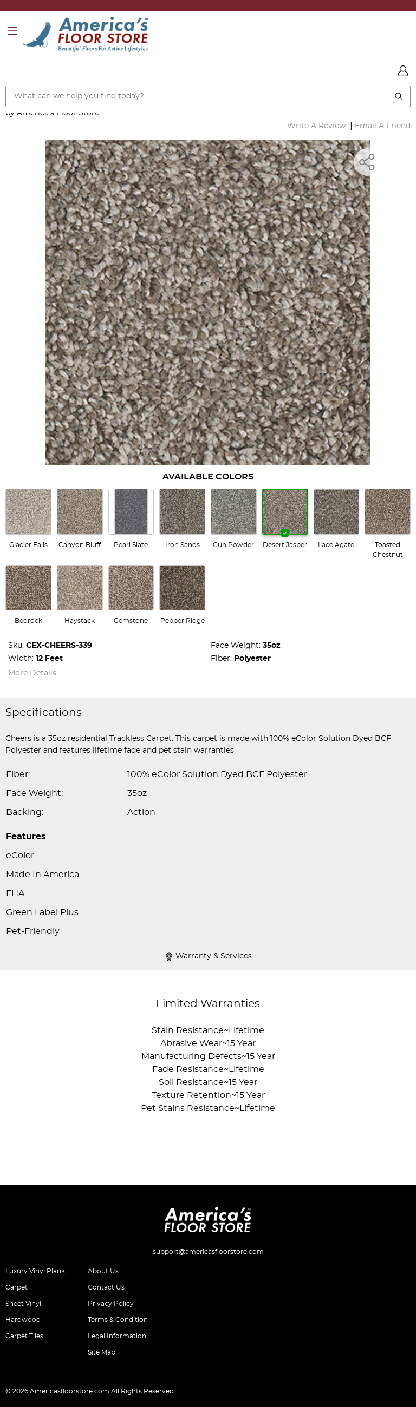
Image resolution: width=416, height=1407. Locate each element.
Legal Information (117, 1336)
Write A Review (316, 126)
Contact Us (106, 1287)
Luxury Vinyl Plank (35, 1271)
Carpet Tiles (24, 1336)
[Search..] (208, 96)
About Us (103, 1271)
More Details (32, 673)
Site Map (101, 1352)
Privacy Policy (111, 1303)
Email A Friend (383, 126)
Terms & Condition (118, 1320)
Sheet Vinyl (23, 1303)
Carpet (16, 1287)
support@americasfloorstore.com (208, 1251)
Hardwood (23, 1320)
